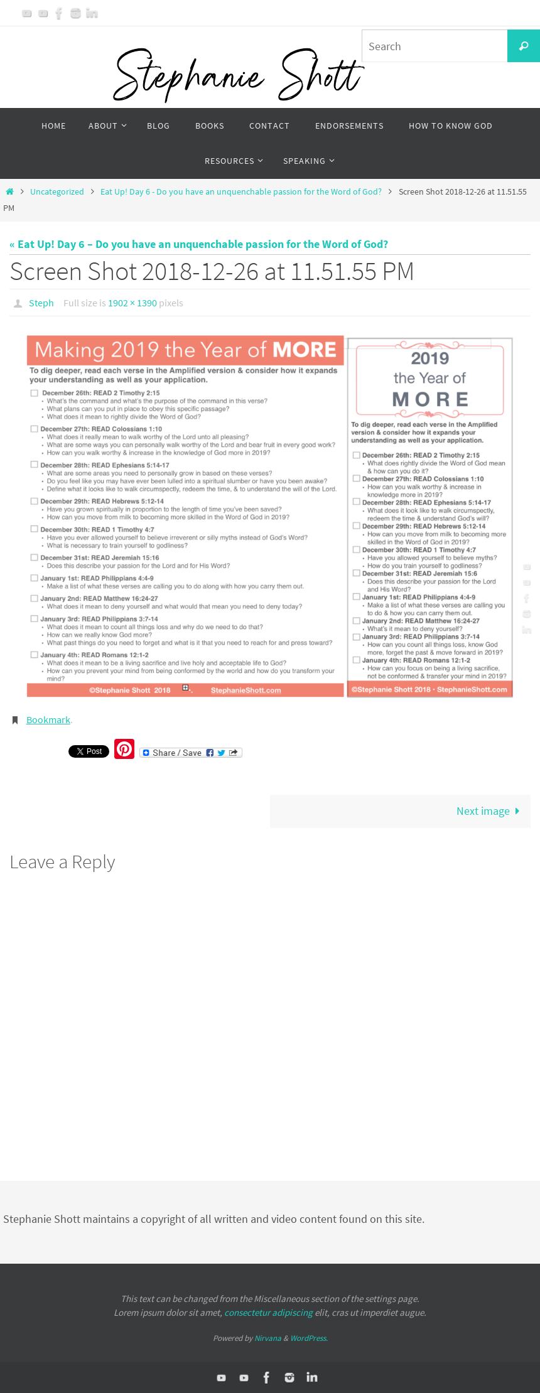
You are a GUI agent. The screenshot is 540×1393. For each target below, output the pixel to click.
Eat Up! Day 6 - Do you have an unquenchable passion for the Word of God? (241, 191)
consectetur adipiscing (268, 1312)
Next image (491, 811)
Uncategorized (57, 191)
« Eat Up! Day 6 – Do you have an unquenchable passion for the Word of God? (198, 244)
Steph (41, 302)
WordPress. (309, 1338)
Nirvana (267, 1338)
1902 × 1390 (132, 302)
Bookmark (48, 719)
